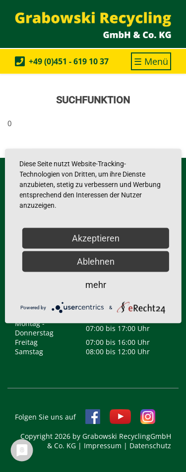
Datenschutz (150, 445)
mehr (95, 285)
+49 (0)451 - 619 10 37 (69, 61)
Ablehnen (96, 261)
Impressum (103, 445)
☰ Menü (152, 62)
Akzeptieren (96, 238)
